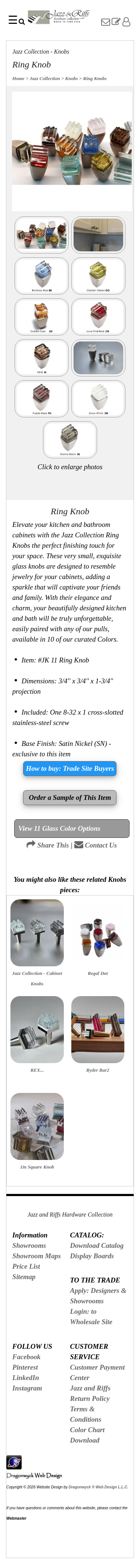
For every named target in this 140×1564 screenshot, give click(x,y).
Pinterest (25, 1367)
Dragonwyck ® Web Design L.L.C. (98, 1487)
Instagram (27, 1388)
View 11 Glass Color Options (59, 828)
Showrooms (29, 1245)
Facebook (26, 1357)
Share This (48, 845)
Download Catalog (97, 1245)
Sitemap (23, 1277)
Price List (26, 1266)
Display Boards (92, 1256)
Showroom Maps (36, 1256)
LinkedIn (25, 1378)
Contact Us (95, 845)
